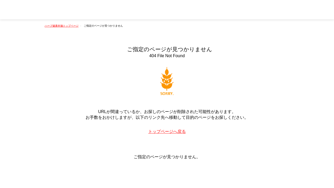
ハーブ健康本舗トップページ (62, 26)
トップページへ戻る (167, 131)
